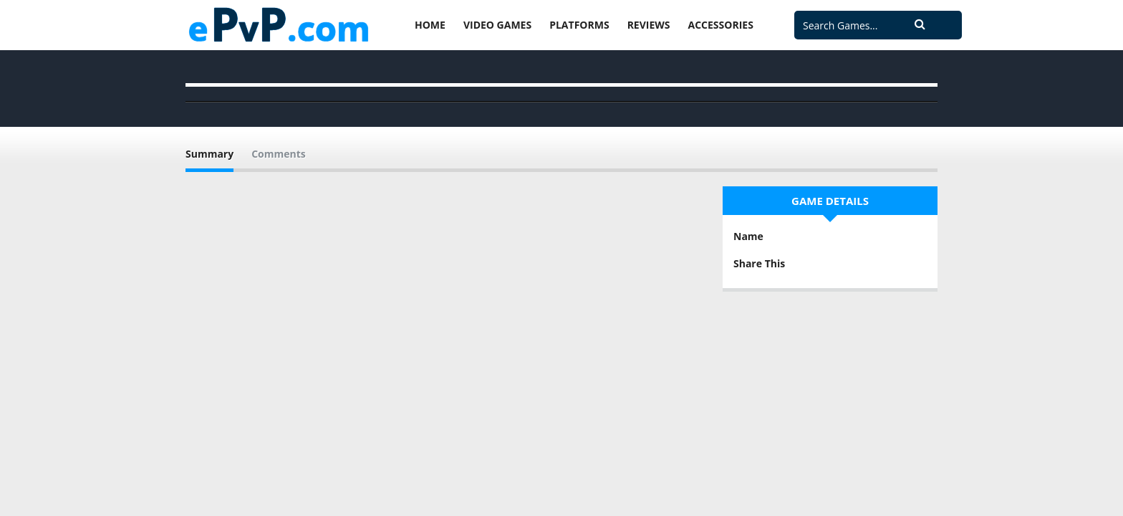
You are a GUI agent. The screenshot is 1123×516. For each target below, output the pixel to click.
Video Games (497, 25)
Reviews (648, 25)
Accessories (720, 25)
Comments (278, 154)
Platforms (579, 25)
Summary (209, 154)
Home (430, 25)
